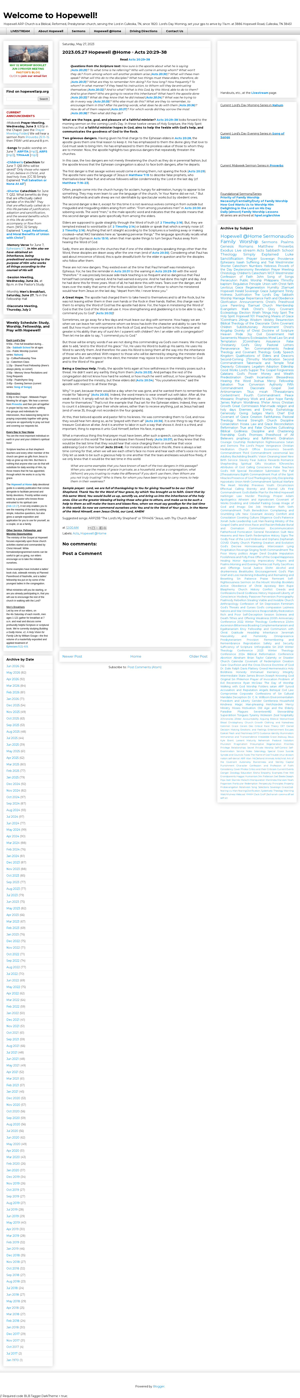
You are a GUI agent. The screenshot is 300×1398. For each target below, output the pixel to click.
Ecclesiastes (258, 338)
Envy (243, 628)
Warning (289, 790)
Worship (226, 298)
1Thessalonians (283, 391)
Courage (226, 442)
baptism (226, 284)
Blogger (158, 1386)
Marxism (282, 780)
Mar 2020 (13, 1157)
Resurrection (285, 320)
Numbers (255, 266)
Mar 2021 (12, 1078)
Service (233, 460)
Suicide (290, 751)
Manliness (271, 780)
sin (226, 798)
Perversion (269, 596)
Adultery (225, 456)
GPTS (256, 733)
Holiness (226, 294)
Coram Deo (246, 726)
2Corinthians (251, 341)
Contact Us (174, 31)
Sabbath (288, 294)
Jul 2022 (12, 974)
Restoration (286, 610)
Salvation (226, 384)
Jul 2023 (12, 895)
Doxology (235, 772)
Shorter (13, 191)
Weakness (262, 618)
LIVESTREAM (20, 31)
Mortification (271, 359)
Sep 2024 (13, 803)
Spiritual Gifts (251, 463)
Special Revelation (250, 470)
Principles (277, 783)
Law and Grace (262, 424)
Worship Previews (251, 485)
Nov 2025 (13, 712)
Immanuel (256, 672)
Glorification (228, 302)
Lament (240, 740)
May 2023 (13, 908)
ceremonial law (283, 452)
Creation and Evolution (278, 542)
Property (289, 783)
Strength (257, 420)
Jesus (291, 736)
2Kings (243, 320)
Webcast (240, 794)
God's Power (247, 374)
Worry (233, 553)
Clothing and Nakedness (279, 722)
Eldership (287, 366)
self (222, 798)
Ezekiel (224, 733)
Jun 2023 (12, 902)
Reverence (234, 682)
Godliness (251, 592)
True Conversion (251, 384)
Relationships (238, 747)
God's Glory (251, 345)
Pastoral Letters (280, 345)
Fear (253, 460)
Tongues (242, 715)
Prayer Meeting (282, 269)
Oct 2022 (12, 954)
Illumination (287, 733)
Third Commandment (257, 452)
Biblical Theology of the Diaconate (245, 323)
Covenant (287, 309)
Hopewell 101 (245, 316)
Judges (257, 413)
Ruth (281, 506)
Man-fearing (266, 521)
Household (287, 700)
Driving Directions (143, 31)
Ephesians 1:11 (16, 248)
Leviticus (226, 287)
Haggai (240, 776)
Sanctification (231, 259)
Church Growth (254, 722)
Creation (256, 417)
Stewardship (285, 711)
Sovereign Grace (256, 291)
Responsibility (269, 610)
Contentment (230, 395)
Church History (248, 589)
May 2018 (13, 1301)
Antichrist (280, 758)
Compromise (228, 693)
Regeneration (255, 287)
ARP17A (23, 151)
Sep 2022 (12, 960)
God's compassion (269, 607)
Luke (289, 254)
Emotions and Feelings (253, 729)
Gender (257, 700)
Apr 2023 (12, 915)
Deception (240, 697)
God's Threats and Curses (237, 607)
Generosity (228, 413)
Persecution (228, 280)
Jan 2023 (12, 934)
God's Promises (250, 435)
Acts (76, 533)
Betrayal (275, 690)
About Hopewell (50, 31)
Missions (244, 338)
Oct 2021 (12, 1032)
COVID (224, 542)
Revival (242, 420)
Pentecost (265, 564)
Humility (273, 287)
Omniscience (250, 610)
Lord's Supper (249, 370)
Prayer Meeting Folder (25, 131)
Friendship (227, 435)
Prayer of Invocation (263, 679)
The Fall (288, 470)
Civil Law (288, 690)
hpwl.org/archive (267, 215)
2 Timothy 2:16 (171, 222)
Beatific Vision (257, 456)
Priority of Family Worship (239, 197)
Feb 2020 (13, 1163)
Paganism (226, 783)
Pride (239, 334)
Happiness (287, 557)
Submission (272, 470)
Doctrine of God (283, 664)
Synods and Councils (231, 754)
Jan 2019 (12, 1248)
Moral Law (275, 338)
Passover (255, 596)
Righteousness (275, 442)
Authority (275, 384)
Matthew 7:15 (139, 175)
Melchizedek (274, 704)
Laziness (288, 607)
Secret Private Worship (260, 747)
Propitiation (228, 549)
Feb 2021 (12, 1085)
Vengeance (273, 445)
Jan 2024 (12, 856)
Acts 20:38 (78, 113)
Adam (290, 495)
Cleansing (273, 456)
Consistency (226, 769)
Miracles (225, 478)
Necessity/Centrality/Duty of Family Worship (254, 201)
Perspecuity (265, 783)
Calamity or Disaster (279, 657)
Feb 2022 (12, 1006)
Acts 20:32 (95, 89)
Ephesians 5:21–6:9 (17, 646)
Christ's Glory (264, 309)
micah (263, 391)
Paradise (226, 711)
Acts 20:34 (153, 97)
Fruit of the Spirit (282, 474)
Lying (290, 546)
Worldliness (251, 402)
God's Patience (283, 517)
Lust (254, 521)
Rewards (273, 460)
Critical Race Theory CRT (270, 726)
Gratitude (237, 632)
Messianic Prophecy (234, 399)
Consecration (229, 424)
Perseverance (230, 348)
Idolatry (268, 320)
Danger (224, 772)
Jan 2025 (12, 777)
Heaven (225, 334)
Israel (283, 456)
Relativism (244, 787)
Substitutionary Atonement (258, 327)
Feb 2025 (12, 771)
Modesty (242, 596)
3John (269, 567)
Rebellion (240, 600)
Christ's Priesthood (280, 302)
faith (290, 284)
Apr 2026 (12, 679)
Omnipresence (284, 636)
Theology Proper (270, 495)
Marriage (239, 298)
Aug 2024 (13, 810)
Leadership (244, 521)
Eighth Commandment (256, 474)
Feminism (287, 603)
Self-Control (281, 747)
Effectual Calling (232, 488)
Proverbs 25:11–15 (37, 137)
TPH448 (22, 155)
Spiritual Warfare (283, 481)
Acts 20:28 (183, 138)
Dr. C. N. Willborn (259, 697)
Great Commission (245, 406)
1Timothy (287, 280)
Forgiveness (285, 370)
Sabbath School (22, 347)
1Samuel (254, 305)
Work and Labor (262, 399)
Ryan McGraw (252, 682)
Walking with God (232, 686)
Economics (271, 449)
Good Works (229, 370)
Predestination (230, 377)
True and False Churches (258, 427)
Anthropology (229, 603)
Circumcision (285, 485)
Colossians (243, 366)
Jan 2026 (12, 699)
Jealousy (282, 736)
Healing (225, 560)
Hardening (246, 575)
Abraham (239, 657)
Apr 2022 (12, 993)
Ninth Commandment (257, 481)
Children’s (15, 162)
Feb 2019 (12, 1242)
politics (243, 553)
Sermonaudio (278, 236)
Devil (263, 553)
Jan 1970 (12, 1360)
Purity (276, 564)
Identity (275, 733)
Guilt (283, 531)
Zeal (276, 715)
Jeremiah (287, 632)
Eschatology (285, 409)
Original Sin (227, 679)
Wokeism (266, 715)
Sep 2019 (12, 1196)
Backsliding (239, 456)
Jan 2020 (12, 1170)
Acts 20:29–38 (151, 52)
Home (135, 656)
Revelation (262, 269)
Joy (249, 334)
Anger (254, 553)
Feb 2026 (12, 692)
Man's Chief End (279, 413)
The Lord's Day (267, 294)
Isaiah (240, 262)
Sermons (78, 31)
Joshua (259, 381)
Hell (291, 334)
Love (223, 305)
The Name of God (260, 754)
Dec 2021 (12, 1020)
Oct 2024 (12, 797)
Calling (250, 467)
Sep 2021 (12, 1039)
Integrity (288, 672)
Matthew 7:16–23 (75, 183)
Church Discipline (280, 420)
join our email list (28, 75)
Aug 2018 (13, 1281)
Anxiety (269, 513)
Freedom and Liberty (235, 700)
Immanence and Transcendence (238, 736)
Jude (232, 521)
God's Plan (286, 571)
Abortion (226, 657)
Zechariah (272, 794)
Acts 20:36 (186, 105)
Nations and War (231, 610)
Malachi (245, 780)
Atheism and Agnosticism (256, 499)
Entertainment (276, 729)
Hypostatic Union (231, 481)
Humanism (251, 776)
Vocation (270, 463)
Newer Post (72, 656)
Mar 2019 (12, 1235)
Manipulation (257, 780)
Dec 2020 (13, 1098)
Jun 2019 (12, 1216)
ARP (243, 758)
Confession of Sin (251, 603)
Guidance (265, 733)
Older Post (198, 656)
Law (239, 495)
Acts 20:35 (101, 101)
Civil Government (270, 334)
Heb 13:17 (12, 506)
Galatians (226, 374)
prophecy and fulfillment (256, 438)
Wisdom (256, 320)
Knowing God (285, 675)
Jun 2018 (12, 1294)
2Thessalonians (230, 474)
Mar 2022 (12, 1000)
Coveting (243, 517)
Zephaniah (287, 539)
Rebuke (280, 524)
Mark (245, 309)
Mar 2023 (12, 921)
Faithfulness (272, 417)
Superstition (228, 715)
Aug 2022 (13, 967)
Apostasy (270, 585)
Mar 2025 (12, 764)
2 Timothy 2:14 (124, 226)
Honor (237, 560)
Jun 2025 (12, 744)
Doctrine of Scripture (278, 330)
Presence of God (242, 478)
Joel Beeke (279, 776)
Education (246, 772)
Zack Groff (260, 794)
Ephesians (227, 262)
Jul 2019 (12, 1209)
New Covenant (252, 513)
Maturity (251, 740)
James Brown (255, 675)
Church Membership (278, 305)
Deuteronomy (244, 269)
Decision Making (229, 729)
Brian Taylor (255, 657)
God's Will (227, 470)
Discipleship (286, 478)
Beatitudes (246, 571)
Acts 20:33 (78, 97)
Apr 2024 (12, 836)
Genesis (227, 246)
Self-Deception (253, 614)
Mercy (271, 381)
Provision (253, 639)
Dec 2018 (13, 1255)
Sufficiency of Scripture (236, 646)
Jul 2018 (12, 1288)
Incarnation (265, 377)
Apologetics (228, 499)
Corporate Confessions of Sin (261, 693)
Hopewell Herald (232, 291)
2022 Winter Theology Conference (260, 621)
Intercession (275, 546)
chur (282, 754)
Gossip (276, 503)
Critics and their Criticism (263, 769)
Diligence (266, 517)
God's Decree (230, 546)
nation (224, 758)
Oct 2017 (12, 1347)
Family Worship (239, 241)
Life (238, 513)
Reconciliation (284, 424)
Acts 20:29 (78, 70)
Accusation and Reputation (239, 690)
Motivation (249, 707)
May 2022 (13, 987)
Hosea (244, 424)
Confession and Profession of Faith (272, 765)
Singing (254, 549)
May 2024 (13, 829)
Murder (250, 495)
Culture (254, 517)
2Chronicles (226, 718)
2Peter (238, 718)
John (260, 276)
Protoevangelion (229, 787)
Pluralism (225, 744)
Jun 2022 (12, 980)
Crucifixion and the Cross (244, 664)
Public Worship (251, 280)
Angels (263, 690)
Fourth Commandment (262, 395)
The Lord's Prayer (252, 445)
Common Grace (229, 726)
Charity (234, 542)
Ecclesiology (229, 312)
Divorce (266, 664)
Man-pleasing (254, 704)
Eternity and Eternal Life (266, 488)
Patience (250, 578)
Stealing (252, 600)
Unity (274, 478)
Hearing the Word (235, 381)
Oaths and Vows (240, 524)
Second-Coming (231, 359)
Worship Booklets (282, 582)
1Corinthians (228, 320)
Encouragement (266, 571)
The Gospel (268, 370)
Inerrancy (273, 672)
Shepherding (228, 463)
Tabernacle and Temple (265, 363)
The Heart (227, 485)
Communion (257, 528)
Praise (264, 578)
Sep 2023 (12, 882)
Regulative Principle (247, 284)
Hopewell (274, 592)
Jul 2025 (12, 738)
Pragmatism (240, 744)
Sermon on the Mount (255, 582)
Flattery (253, 668)
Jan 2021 (12, 1091)
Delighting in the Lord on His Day (245, 208)
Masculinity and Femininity (243, 636)
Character (241, 765)
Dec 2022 (13, 941)
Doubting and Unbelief (245, 503)
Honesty (241, 672)
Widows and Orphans (265, 539)
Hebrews (270, 266)
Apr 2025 (12, 758)
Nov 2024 (13, 790)
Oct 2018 (12, 1268)
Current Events (285, 769)
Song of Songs (22, 387)
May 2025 (13, 751)
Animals (269, 758)
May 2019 (13, 1222)
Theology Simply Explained (249, 254)
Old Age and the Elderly (276, 707)
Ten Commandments (261, 348)
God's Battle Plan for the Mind (261, 492)
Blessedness (285, 377)
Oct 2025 (12, 718)
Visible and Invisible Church (276, 600)
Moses (236, 707)
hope (279, 399)
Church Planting (251, 542)
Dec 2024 (13, 784)
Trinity (289, 291)
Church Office (249, 449)
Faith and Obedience (279, 298)
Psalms (287, 242)
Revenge (242, 549)
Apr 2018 (12, 1308)
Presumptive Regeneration (265, 744)
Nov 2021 (12, 1026)
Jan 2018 (12, 1327)
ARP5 (43, 151)
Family (289, 399)
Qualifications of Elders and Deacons (265, 356)
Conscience (264, 467)
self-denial (234, 758)
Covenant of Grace (234, 417)
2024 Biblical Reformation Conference (266, 654)
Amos (276, 402)
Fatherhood (228, 531)
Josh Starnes (233, 780)
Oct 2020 (13, 1111)
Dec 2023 (13, 862)
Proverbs (17, 404)
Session (269, 614)
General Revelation (266, 531)
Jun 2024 (12, 823)
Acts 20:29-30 (165, 271)
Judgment (276, 291)
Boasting (253, 625)
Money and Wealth (277, 374)
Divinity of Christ (247, 330)
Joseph (270, 675)
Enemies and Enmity (256, 409)
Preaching (263, 316)
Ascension (227, 625)
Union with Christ (274, 284)
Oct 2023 (12, 875)
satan (273, 686)
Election (245, 312)
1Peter (265, 402)
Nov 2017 (13, 1340)
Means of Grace (282, 316)
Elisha (256, 772)
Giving (243, 413)
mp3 (33, 151)
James (225, 402)
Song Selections (260, 787)
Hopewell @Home (107, 31)
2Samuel (287, 287)
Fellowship (286, 381)
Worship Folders (257, 686)
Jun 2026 (12, 666)
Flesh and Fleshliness (240, 733)
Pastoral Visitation (283, 740)
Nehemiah (264, 740)
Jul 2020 (12, 1131)
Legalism (258, 366)
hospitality (287, 715)
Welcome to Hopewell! (50, 15)
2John (290, 621)
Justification (243, 294)
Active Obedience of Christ (241, 585)
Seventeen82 (262, 711)
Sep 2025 (12, 725)
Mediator (269, 506)
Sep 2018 (12, 1275)
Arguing (264, 718)
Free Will (288, 772)
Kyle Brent (227, 740)
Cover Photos (241, 769)
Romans (246, 246)
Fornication (244, 531)
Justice (261, 460)
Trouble (274, 754)
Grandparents (228, 776)
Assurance (273, 341)
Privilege (225, 747)
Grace (239, 287)
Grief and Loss (229, 575)
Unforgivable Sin (265, 646)
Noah (291, 780)
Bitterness (240, 625)
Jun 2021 (12, 1059)
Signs (284, 535)
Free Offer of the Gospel (264, 557)
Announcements (251, 302)
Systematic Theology (272, 790)
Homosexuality (254, 546)
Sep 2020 (13, 1118)
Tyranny (254, 715)
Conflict (268, 589)
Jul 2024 (12, 816)
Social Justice (253, 567)
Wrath (256, 312)
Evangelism (228, 309)
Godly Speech (283, 352)
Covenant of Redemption (262, 661)
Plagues (243, 711)
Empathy (266, 772)
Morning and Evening (244, 564)
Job (258, 506)
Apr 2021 (12, 1072)
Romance (287, 460)
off (288, 794)
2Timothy (252, 359)
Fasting (265, 503)
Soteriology (260, 751)
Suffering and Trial (260, 262)
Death (249, 377)
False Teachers (283, 467)
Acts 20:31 (78, 82)
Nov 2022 (13, 947)
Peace (289, 395)
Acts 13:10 (101, 238)
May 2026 (13, 672)
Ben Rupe (286, 585)
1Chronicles (286, 463)
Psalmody (226, 600)
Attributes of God (232, 467)
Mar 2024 (13, 843)
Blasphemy (227, 589)
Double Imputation (281, 553)
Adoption (272, 366)
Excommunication (282, 528)
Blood (223, 722)
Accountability (251, 718)
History (262, 592)
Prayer (251, 259)
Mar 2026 (12, 686)
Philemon (243, 679)
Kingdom (226, 356)
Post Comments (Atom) (144, 667)
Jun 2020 (12, 1137)
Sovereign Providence (277, 259)
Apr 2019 (12, 1229)
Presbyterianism (230, 639)
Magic (239, 704)
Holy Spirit (279, 312)
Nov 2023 (13, 869)
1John (275, 323)
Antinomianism (231, 391)
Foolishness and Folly (234, 557)
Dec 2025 (13, 705)
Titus (250, 391)
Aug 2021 (12, 1046)
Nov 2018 (13, 1262)
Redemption (255, 442)
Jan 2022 (12, 1013)
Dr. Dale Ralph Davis (233, 668)
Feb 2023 (12, 928)
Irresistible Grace (267, 736)
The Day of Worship (279, 682)
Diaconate (257, 388)
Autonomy (245, 762)
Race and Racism (263, 524)
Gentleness (270, 700)
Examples (277, 772)
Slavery (244, 460)
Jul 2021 (11, 1052)
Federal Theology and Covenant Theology (257, 350)
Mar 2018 (12, 1314)
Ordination (286, 438)
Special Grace (276, 751)
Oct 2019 (12, 1190)
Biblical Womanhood (282, 718)
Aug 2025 (13, 731)
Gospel (276, 388)
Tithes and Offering (242, 618)
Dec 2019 (13, 1177)
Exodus (226, 250)
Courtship (239, 442)
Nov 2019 (13, 1183)
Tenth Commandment (273, 549)
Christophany (235, 722)
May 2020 (13, 1144)
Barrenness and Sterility (268, 762)
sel (292, 794)
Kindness (226, 704)
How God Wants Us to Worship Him (247, 204)
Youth (270, 485)
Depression (272, 603)
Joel (291, 388)
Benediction (260, 510)
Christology (228, 273)
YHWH (249, 794)
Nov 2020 (13, 1105)
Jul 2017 (12, 1353)
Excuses (289, 729)
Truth (246, 510)
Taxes (247, 754)
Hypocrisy (249, 560)
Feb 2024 (13, 849)
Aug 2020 (13, 1124)
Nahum (18, 354)
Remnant (278, 578)
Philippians (271, 280)
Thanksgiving (262, 478)
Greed (263, 668)
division (289, 754)
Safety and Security (278, 643)
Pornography (285, 596)
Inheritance (270, 632)
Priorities (289, 744)
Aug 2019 (13, 1203)
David (240, 592)
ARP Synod (286, 686)
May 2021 (13, 1065)
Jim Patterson (265, 776)
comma (283, 794)
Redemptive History (267, 535)
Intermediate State (233, 675)
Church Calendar (231, 661)
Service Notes (244, 751)
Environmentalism (282, 697)
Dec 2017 (13, 1334)
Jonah (224, 521)
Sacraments (228, 338)
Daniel (290, 726)
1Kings (266, 312)
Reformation (229, 427)
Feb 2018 (12, 1321)
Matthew (265, 246)
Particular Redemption (245, 783)
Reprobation (251, 643)
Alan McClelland (255, 758)
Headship (253, 632)
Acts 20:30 (159, 74)
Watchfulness (227, 794)
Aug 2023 (13, 889)
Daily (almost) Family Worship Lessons (249, 212)
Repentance (254, 298)
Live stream (245, 250)
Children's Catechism (252, 273)
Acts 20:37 (118, 109)
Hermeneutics (278, 668)
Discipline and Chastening (272, 431)
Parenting (238, 305)
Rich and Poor (230, 614)
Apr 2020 (12, 1150)
